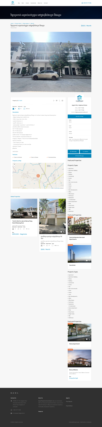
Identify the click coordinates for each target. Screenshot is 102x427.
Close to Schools (18, 157)
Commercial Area (52, 157)
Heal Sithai (69, 406)
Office (70, 191)
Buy (19, 3)
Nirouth (32, 23)
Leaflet (52, 188)
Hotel (70, 184)
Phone (70, 131)
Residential (71, 197)
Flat (69, 180)
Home (12, 23)
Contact (46, 3)
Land (70, 188)
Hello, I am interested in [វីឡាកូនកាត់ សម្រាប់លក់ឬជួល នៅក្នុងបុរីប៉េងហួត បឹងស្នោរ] (79, 143)
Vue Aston (72, 265)
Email (70, 125)
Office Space (71, 193)
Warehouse (71, 211)
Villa (69, 209)
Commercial (33, 3)
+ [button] (14, 165)
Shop (70, 203)
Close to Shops (34, 157)
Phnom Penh (18, 23)
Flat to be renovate (73, 182)
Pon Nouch (69, 401)
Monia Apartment (74, 344)
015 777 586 (81, 108)
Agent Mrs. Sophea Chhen (79, 105)
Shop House (71, 205)
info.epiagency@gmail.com (19, 413)
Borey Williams (73, 370)
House (70, 186)
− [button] (14, 166)
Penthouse (71, 195)
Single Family (71, 207)
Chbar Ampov (26, 23)
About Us (40, 3)
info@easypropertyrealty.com (81, 112)
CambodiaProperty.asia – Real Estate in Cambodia (80, 422)
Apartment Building (73, 170)
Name (70, 120)
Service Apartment (73, 201)
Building (70, 174)
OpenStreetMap (57, 188)
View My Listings (79, 116)
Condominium (72, 199)
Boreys (70, 172)
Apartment (71, 168)
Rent (23, 3)
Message (71, 137)
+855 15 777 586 (87, 3)
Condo (27, 3)
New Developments (73, 189)
